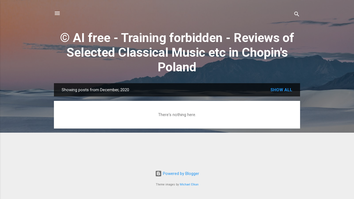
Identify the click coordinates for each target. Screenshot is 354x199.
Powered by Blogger (177, 173)
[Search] (296, 15)
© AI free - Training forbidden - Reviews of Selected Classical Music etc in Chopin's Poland (177, 52)
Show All (281, 89)
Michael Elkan (189, 184)
